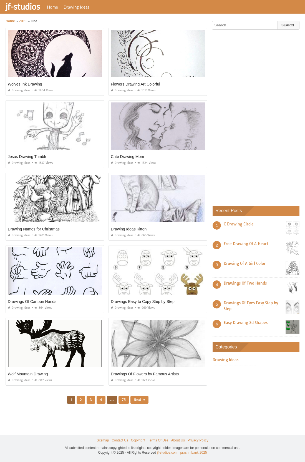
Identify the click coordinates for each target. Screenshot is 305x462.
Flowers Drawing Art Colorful (135, 84)
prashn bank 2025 (193, 453)
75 (124, 400)
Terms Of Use (158, 440)
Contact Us (120, 440)
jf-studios (23, 6)
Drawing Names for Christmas (34, 229)
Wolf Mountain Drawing (28, 374)
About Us (178, 440)
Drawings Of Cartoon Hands (32, 301)
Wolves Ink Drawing (25, 84)
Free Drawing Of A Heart (246, 243)
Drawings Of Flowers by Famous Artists (145, 374)
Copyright (138, 440)
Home (52, 6)
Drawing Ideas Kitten (129, 229)
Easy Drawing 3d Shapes (246, 322)
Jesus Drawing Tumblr (27, 156)
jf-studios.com (167, 453)
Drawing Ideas (76, 6)
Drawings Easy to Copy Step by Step (143, 301)
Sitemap (103, 440)
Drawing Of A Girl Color (245, 263)
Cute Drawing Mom (127, 156)
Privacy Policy (198, 440)
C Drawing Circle (239, 224)
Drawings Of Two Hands (245, 283)
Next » (139, 400)
